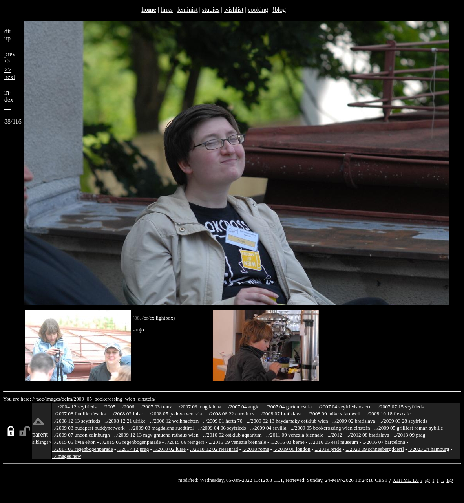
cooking (258, 9)
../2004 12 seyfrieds (76, 407)
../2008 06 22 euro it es (230, 414)
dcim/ (67, 399)
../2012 (335, 435)
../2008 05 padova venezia (174, 414)
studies (210, 9)
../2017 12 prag (133, 449)
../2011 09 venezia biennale (294, 435)
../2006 (127, 407)
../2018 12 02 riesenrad (214, 449)
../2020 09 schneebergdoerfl (374, 449)
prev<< (9, 57)
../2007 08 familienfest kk (79, 414)
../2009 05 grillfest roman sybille (408, 428)
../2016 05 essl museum (333, 442)
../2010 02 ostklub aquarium (232, 435)
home (148, 9)
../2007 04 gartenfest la (288, 407)
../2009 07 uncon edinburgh (81, 435)
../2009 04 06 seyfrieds (222, 428)
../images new (66, 456)
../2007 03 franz (155, 407)
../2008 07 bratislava (280, 414)
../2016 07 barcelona (383, 442)
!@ (449, 480)
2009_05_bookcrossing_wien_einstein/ (114, 399)
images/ (54, 399)
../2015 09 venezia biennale (237, 442)
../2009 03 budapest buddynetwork (88, 428)
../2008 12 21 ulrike (125, 421)
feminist (187, 9)
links (167, 9)
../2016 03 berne (287, 442)
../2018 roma (256, 449)
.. (442, 480)
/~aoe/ (39, 399)
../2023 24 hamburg (428, 449)
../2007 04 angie (242, 407)
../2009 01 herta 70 (222, 421)
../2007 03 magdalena (198, 407)
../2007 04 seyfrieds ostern (343, 407)
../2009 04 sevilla (268, 428)
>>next (9, 73)
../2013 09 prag (410, 435)
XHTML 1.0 (406, 480)
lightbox (164, 318)
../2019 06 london (291, 449)
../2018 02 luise (169, 449)
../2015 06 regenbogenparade (130, 442)
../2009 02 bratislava (353, 421)
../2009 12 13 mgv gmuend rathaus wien (156, 435)
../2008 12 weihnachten (174, 421)
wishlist (233, 9)
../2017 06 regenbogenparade (82, 449)
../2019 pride (328, 449)
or (146, 318)
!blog (279, 9)
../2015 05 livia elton (74, 442)
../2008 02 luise (126, 414)
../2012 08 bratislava (368, 435)
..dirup (7, 31)
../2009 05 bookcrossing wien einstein (330, 428)
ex (152, 318)
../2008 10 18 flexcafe (388, 414)
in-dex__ (8, 99)
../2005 (108, 407)
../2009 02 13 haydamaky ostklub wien (287, 421)
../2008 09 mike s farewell (333, 414)
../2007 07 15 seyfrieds (400, 407)
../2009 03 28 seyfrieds (403, 421)
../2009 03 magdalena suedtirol (161, 428)
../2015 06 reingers (185, 442)
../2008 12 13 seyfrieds (76, 421)
